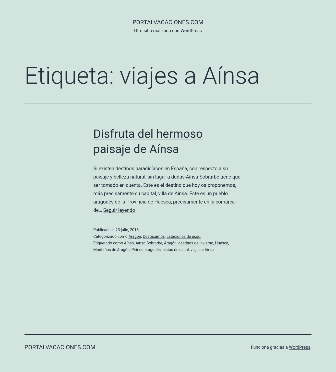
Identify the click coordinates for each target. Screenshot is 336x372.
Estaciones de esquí (184, 236)
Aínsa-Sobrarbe (149, 243)
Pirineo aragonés (146, 249)
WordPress (299, 347)
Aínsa (129, 243)
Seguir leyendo (119, 210)
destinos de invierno (195, 243)
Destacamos (154, 236)
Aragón (135, 236)
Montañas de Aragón (111, 249)
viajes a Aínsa (203, 249)
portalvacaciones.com (168, 22)
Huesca (221, 243)
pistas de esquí (175, 249)
